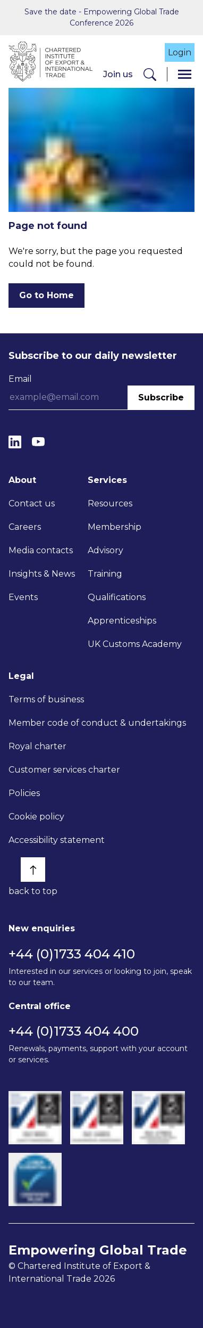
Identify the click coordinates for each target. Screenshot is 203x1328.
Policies (24, 793)
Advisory (105, 550)
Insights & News (42, 574)
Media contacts (41, 550)
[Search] (149, 74)
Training (105, 574)
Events (23, 597)
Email (20, 379)
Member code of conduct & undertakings (97, 723)
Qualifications (117, 597)
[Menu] (184, 74)
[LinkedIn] (15, 442)
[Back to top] (33, 869)
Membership (114, 527)
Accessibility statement (57, 840)
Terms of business (46, 699)
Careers (25, 527)
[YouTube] (38, 442)
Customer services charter (64, 770)
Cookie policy (36, 816)
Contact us (32, 503)
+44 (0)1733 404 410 (72, 954)
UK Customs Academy (135, 644)
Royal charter (37, 746)
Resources (110, 503)
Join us (118, 74)
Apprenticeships (122, 621)
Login (179, 52)
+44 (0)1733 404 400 (74, 1031)
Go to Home (46, 295)
